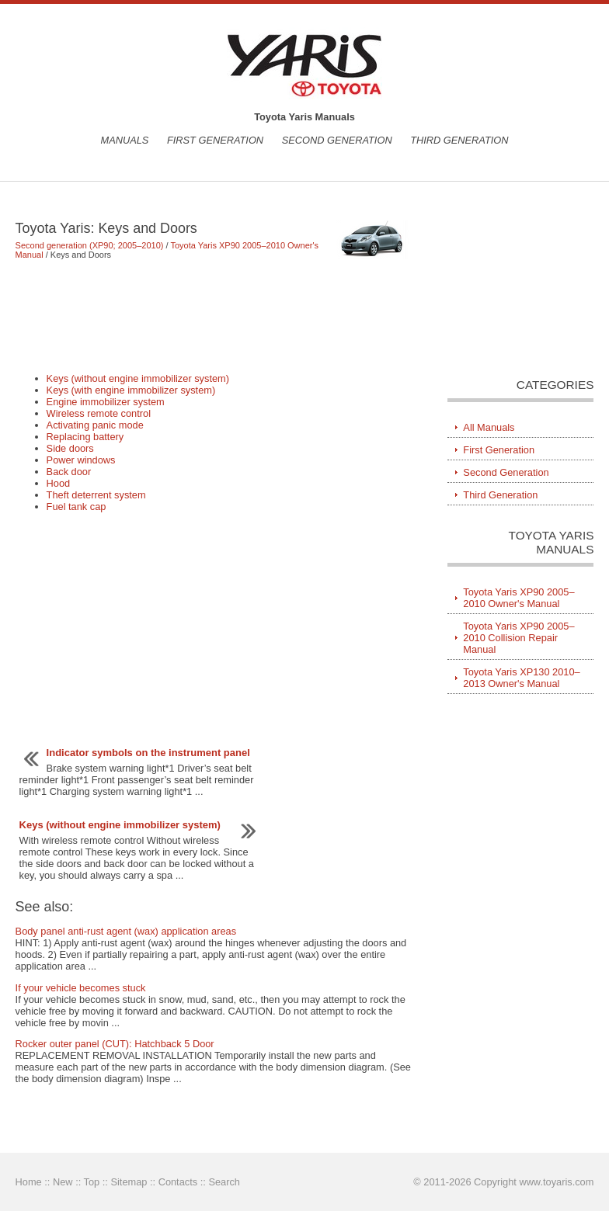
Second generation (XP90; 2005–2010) (90, 245)
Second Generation (337, 140)
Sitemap (128, 1182)
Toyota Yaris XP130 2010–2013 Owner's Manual (521, 677)
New (63, 1182)
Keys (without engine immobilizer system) (138, 378)
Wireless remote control (99, 413)
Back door (69, 471)
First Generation (215, 140)
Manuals (124, 140)
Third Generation (459, 140)
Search (224, 1182)
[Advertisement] (214, 316)
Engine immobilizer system (106, 402)
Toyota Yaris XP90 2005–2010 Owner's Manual (518, 597)
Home (29, 1182)
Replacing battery (85, 436)
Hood (59, 483)
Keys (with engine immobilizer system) (131, 390)
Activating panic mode (95, 425)
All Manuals (488, 427)
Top (92, 1182)
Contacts (178, 1182)
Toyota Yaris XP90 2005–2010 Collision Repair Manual (518, 637)
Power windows (81, 460)
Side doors (70, 448)
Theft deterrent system (96, 495)
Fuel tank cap (76, 506)
